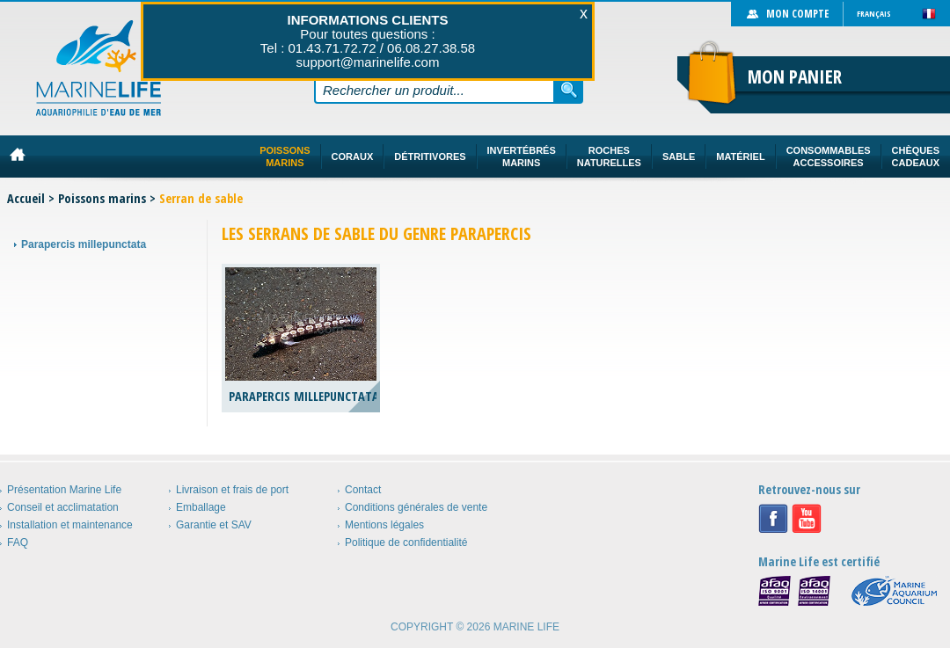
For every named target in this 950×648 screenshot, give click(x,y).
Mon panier (795, 76)
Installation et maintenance (70, 525)
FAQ (17, 542)
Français (874, 13)
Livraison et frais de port (232, 490)
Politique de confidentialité (406, 542)
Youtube (807, 519)
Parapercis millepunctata (83, 244)
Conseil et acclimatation (63, 507)
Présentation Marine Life (64, 490)
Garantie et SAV (214, 525)
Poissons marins (102, 198)
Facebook (773, 519)
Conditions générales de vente (416, 507)
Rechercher (569, 90)
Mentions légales (384, 525)
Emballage (201, 507)
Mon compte (797, 13)
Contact (363, 490)
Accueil (26, 198)
